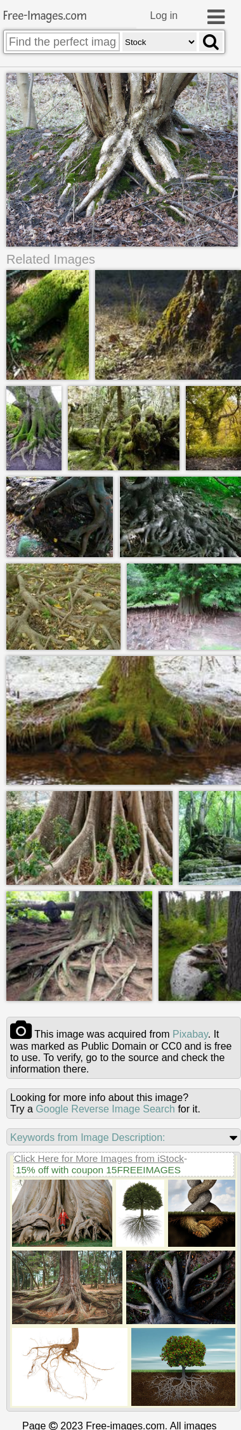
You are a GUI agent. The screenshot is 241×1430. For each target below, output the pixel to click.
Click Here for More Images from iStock (99, 1157)
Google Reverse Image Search (105, 1108)
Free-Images (45, 16)
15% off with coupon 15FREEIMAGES (98, 1169)
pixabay (190, 1033)
